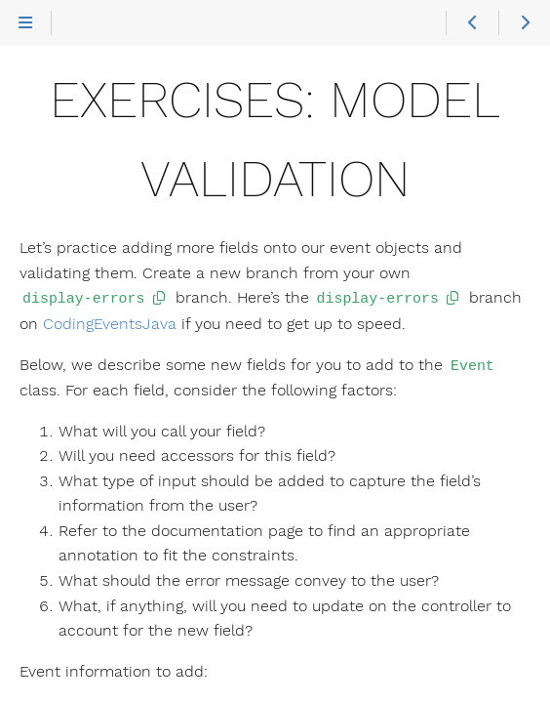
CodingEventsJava (110, 322)
